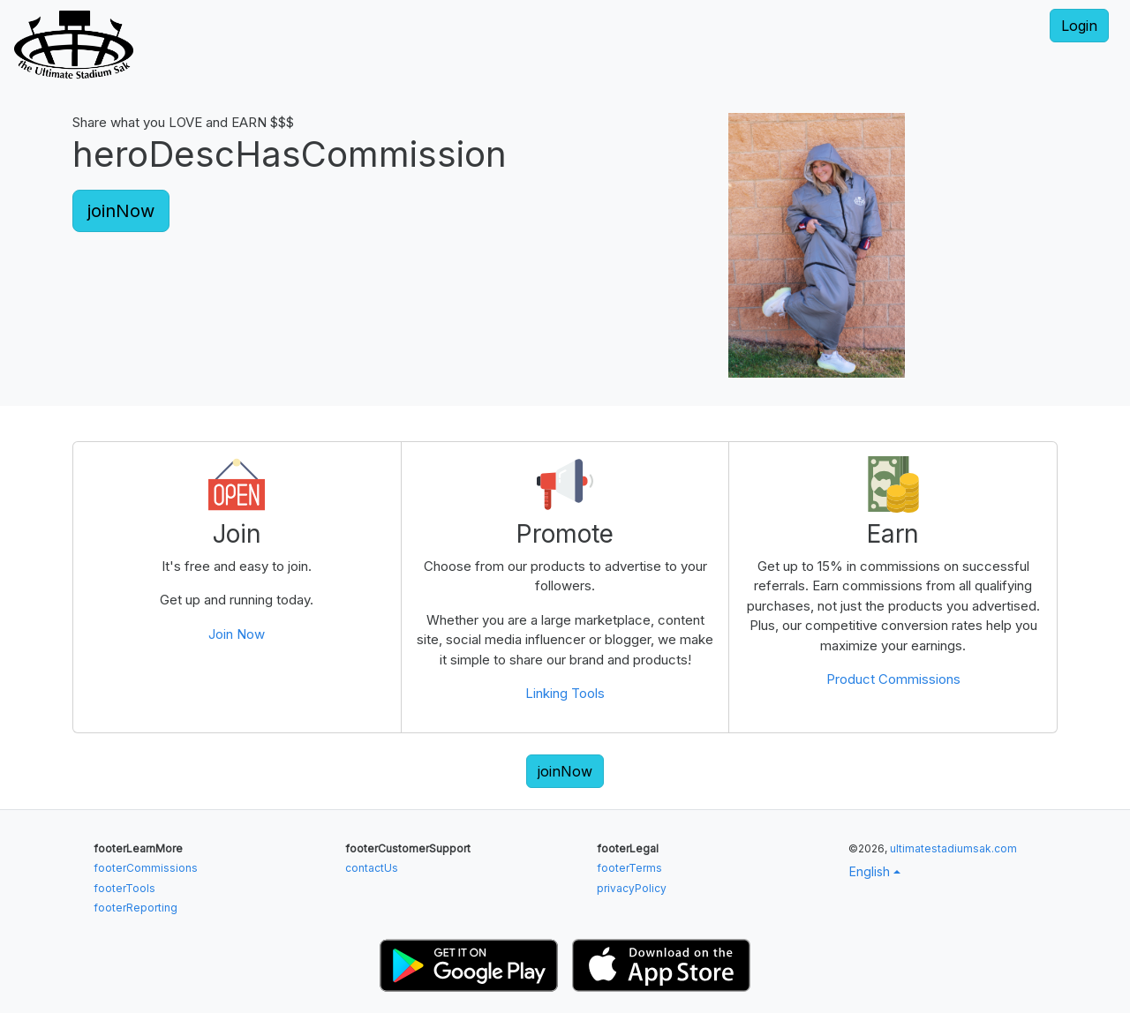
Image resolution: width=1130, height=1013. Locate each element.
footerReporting (135, 907)
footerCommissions (146, 867)
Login (1079, 25)
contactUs (371, 867)
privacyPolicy (632, 888)
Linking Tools (565, 693)
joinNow (120, 210)
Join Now (236, 634)
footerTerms (629, 867)
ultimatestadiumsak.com (953, 848)
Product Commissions (893, 679)
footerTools (124, 888)
